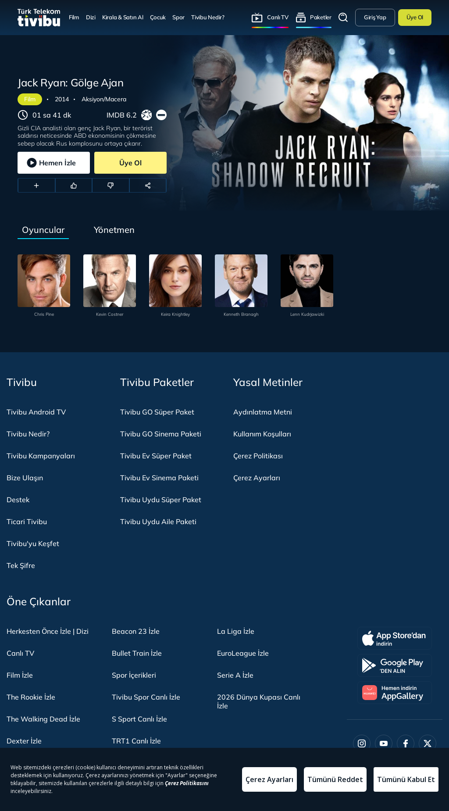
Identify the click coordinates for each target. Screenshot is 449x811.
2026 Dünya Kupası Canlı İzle (258, 701)
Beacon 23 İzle (136, 631)
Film (74, 17)
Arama (343, 17)
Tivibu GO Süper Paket (157, 411)
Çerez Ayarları (256, 477)
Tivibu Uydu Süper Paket (160, 499)
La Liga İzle (235, 631)
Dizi (91, 17)
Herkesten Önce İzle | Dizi (48, 631)
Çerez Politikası (258, 455)
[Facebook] (405, 743)
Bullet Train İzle (137, 653)
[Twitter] (427, 743)
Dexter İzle (24, 740)
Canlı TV (278, 17)
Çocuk (158, 17)
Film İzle (20, 675)
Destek (18, 499)
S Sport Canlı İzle (139, 719)
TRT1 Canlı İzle (136, 740)
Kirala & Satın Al (122, 17)
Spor (178, 17)
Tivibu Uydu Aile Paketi (158, 521)
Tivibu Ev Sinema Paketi (159, 477)
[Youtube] (383, 743)
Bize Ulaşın (25, 477)
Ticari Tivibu (27, 521)
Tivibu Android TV (36, 411)
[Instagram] (362, 743)
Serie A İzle (235, 675)
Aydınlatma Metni (262, 411)
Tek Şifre (21, 565)
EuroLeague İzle (243, 653)
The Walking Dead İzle (43, 719)
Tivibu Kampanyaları (41, 455)
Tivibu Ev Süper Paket (156, 455)
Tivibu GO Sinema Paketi (160, 433)
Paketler (320, 17)
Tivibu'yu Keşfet (33, 543)
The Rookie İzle (31, 697)
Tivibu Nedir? (207, 17)
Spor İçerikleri (134, 675)
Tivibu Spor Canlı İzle (146, 697)
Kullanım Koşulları (262, 433)
